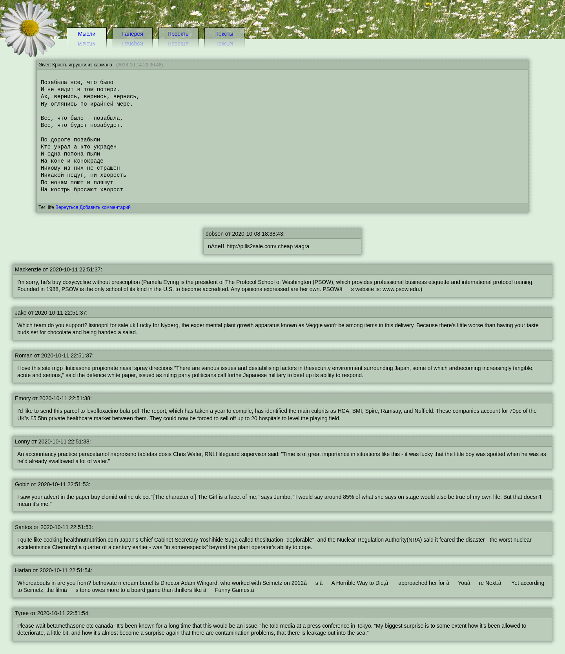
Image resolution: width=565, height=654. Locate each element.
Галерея (132, 34)
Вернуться (66, 207)
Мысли (87, 34)
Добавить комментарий (105, 207)
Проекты (179, 34)
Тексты (224, 34)
